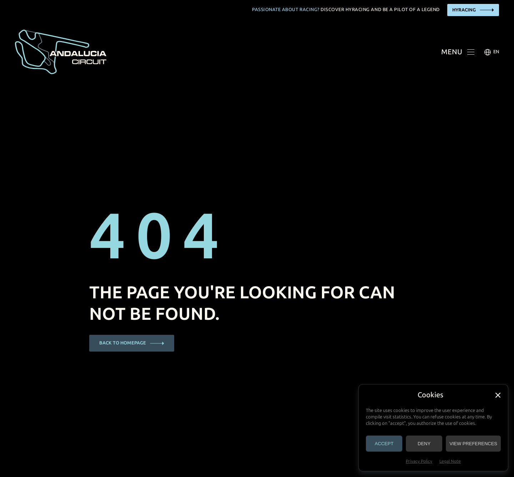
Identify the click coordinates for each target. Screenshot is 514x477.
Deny (424, 443)
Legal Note (450, 461)
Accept (384, 443)
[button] (498, 395)
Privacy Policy (419, 461)
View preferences (473, 443)
